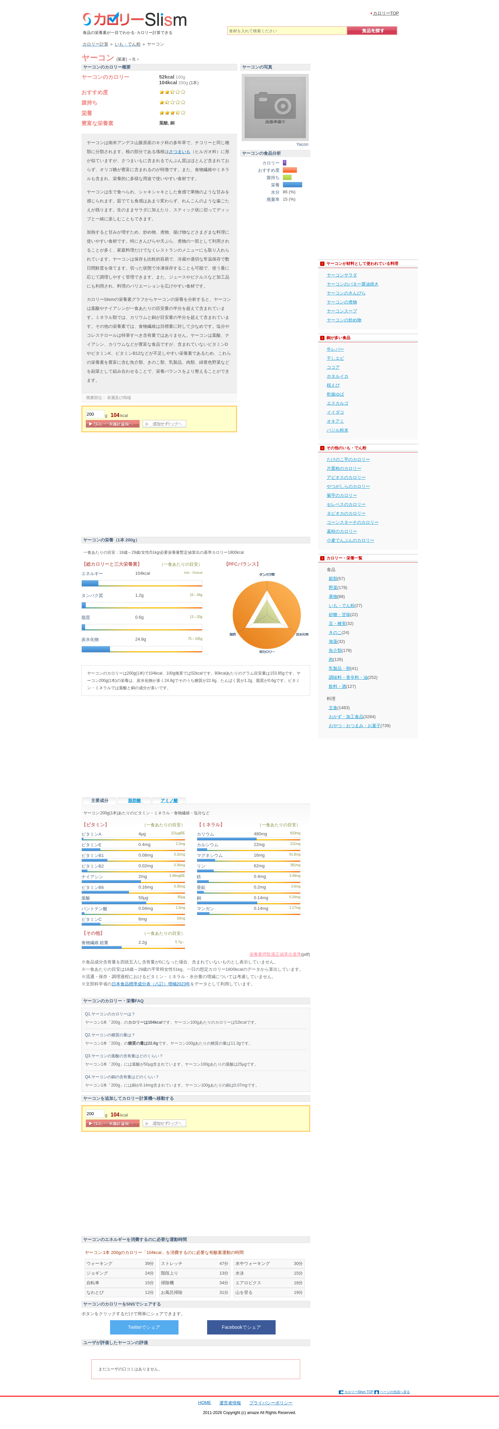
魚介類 (335, 650)
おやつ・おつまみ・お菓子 (355, 725)
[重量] (95, 414)
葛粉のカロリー (342, 531)
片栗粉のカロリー (344, 468)
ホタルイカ (337, 376)
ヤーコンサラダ (342, 275)
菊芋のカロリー (342, 495)
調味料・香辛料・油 (348, 677)
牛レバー (335, 349)
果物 (333, 596)
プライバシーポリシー (271, 1402)
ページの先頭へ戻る (395, 1392)
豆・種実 (337, 623)
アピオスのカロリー (346, 477)
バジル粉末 (337, 430)
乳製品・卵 (339, 668)
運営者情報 (230, 1402)
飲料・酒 (337, 686)
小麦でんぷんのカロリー (350, 540)
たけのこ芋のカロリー (348, 459)
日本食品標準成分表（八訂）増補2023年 (151, 983)
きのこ (335, 632)
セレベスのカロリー (346, 504)
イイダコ (335, 412)
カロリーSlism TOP (358, 1392)
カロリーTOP (386, 13)
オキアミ (335, 421)
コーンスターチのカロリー (353, 522)
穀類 (333, 578)
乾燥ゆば (335, 394)
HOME (204, 1402)
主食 (333, 707)
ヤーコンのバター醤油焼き (353, 284)
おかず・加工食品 (346, 716)
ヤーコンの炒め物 (344, 319)
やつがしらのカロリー (348, 486)
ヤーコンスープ (342, 310)
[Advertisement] (137, 485)
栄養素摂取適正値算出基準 (275, 954)
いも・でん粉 (342, 605)
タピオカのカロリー (346, 513)
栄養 (86, 113)
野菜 (333, 587)
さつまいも (179, 151)
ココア (333, 367)
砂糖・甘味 (339, 614)
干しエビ (335, 358)
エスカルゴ (337, 403)
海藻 (333, 641)
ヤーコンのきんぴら (346, 293)
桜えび (333, 385)
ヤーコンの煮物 (342, 302)
